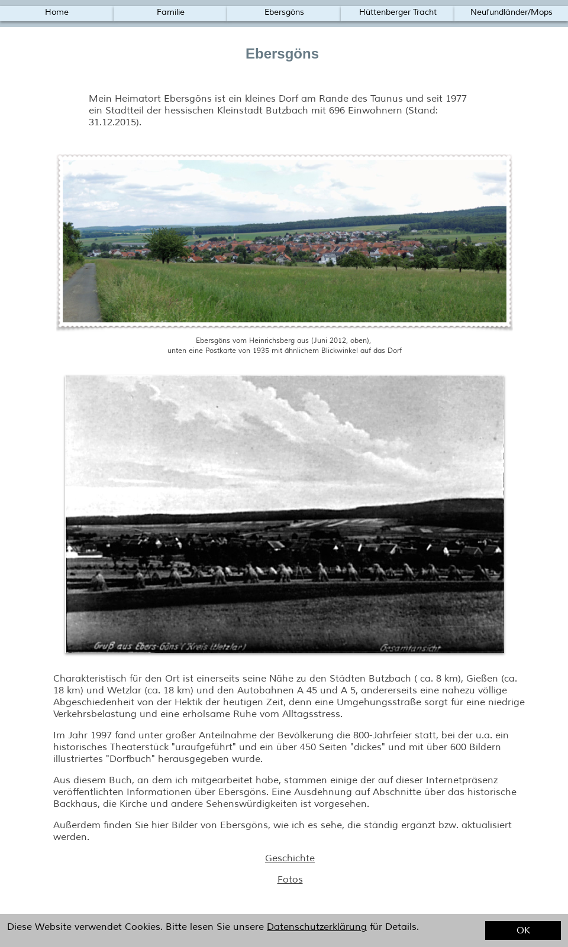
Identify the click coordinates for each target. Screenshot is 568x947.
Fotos (290, 880)
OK (523, 930)
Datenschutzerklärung (317, 927)
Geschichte (290, 858)
